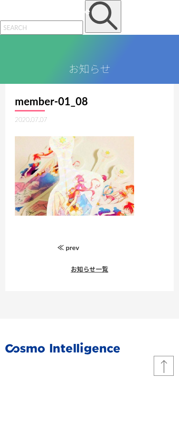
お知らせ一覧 (89, 269)
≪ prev (68, 247)
